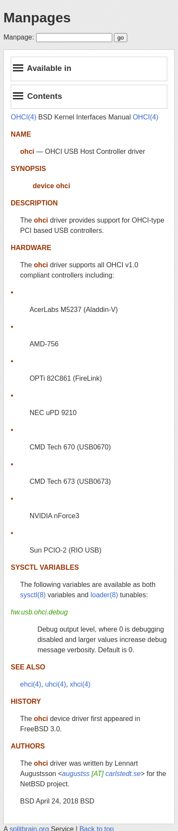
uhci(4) (55, 684)
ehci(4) (30, 684)
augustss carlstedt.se (101, 773)
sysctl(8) (33, 595)
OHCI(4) (24, 117)
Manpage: (18, 37)
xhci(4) (80, 684)
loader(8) (104, 595)
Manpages (37, 17)
